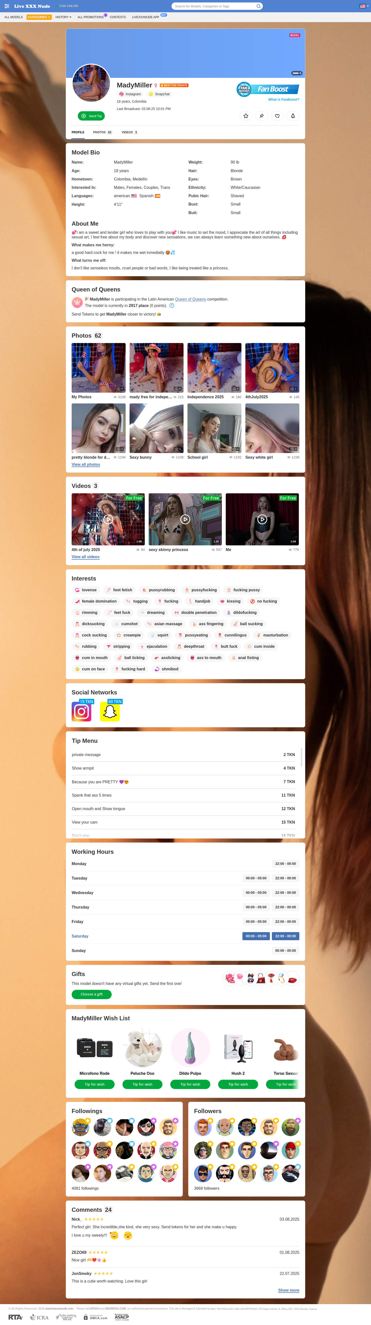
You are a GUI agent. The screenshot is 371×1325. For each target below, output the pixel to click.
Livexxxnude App (147, 16)
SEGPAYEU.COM (115, 1308)
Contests (118, 17)
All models (13, 17)
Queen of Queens (190, 299)
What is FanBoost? (283, 99)
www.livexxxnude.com (59, 1308)
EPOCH (94, 1308)
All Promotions (92, 16)
